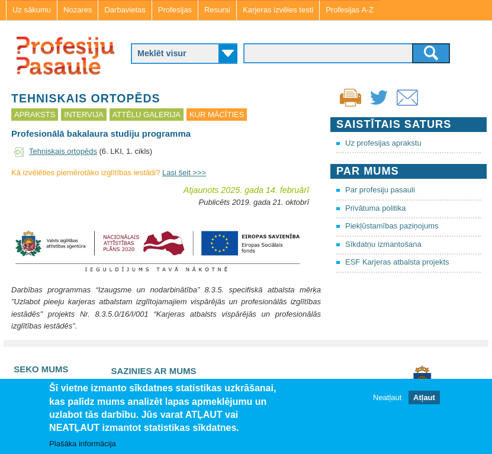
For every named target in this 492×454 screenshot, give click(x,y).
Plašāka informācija (82, 444)
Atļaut (424, 398)
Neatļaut (387, 398)
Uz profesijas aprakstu (383, 143)
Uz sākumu (31, 9)
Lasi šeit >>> (184, 172)
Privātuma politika (375, 208)
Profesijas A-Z (350, 9)
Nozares (77, 9)
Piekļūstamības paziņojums (392, 225)
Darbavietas (124, 9)
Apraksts (34, 114)
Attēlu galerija (146, 114)
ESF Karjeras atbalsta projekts (397, 261)
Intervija (83, 114)
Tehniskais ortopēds (63, 151)
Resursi (217, 9)
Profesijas (175, 9)
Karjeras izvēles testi (278, 9)
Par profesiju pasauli (380, 189)
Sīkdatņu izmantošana (383, 244)
